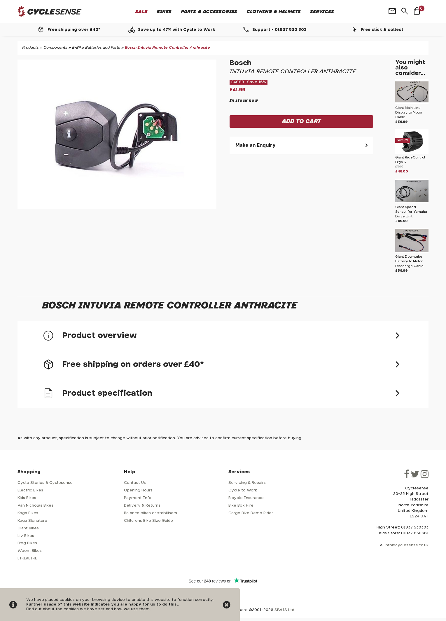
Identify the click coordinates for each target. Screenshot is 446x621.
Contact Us (135, 483)
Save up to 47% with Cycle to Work (176, 30)
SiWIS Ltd (284, 610)
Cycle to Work (242, 490)
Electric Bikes (30, 490)
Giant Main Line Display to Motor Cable (408, 112)
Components (55, 48)
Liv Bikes (26, 536)
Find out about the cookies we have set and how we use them (88, 609)
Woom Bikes (30, 551)
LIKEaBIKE (27, 558)
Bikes (164, 11)
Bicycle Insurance (246, 498)
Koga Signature (32, 521)
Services (322, 11)
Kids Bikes (27, 498)
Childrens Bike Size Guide (148, 521)
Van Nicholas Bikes (35, 505)
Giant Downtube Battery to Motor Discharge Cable (409, 261)
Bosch (240, 63)
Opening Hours (138, 490)
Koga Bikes (28, 513)
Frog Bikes (27, 543)
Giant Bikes (28, 528)
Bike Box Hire (240, 505)
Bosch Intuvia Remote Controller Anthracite (167, 48)
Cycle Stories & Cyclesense (45, 483)
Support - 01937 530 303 (279, 30)
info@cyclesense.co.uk (406, 545)
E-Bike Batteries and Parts (96, 48)
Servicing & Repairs (247, 483)
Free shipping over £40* (74, 30)
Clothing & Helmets (273, 11)
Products (30, 48)
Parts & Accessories (209, 11)
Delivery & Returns (142, 505)
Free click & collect (382, 30)
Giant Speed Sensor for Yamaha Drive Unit (411, 211)
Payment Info (137, 498)
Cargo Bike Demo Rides (251, 513)
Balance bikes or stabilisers (150, 513)
